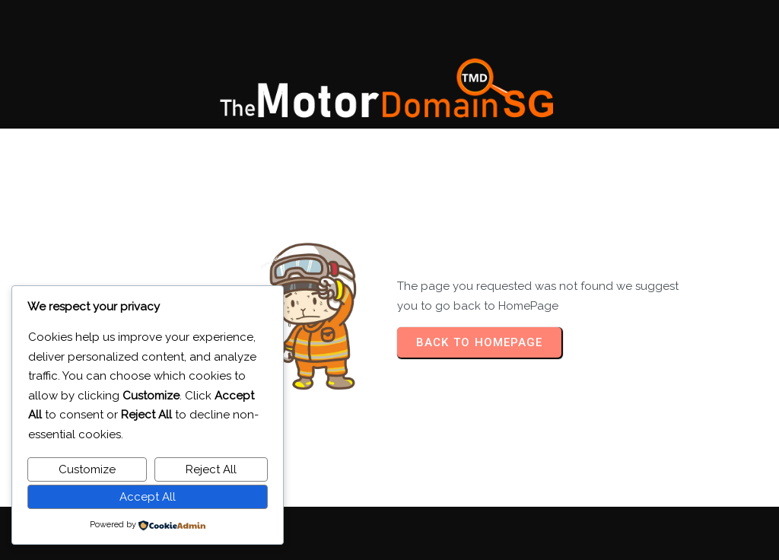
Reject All (211, 469)
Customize (87, 469)
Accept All (147, 497)
